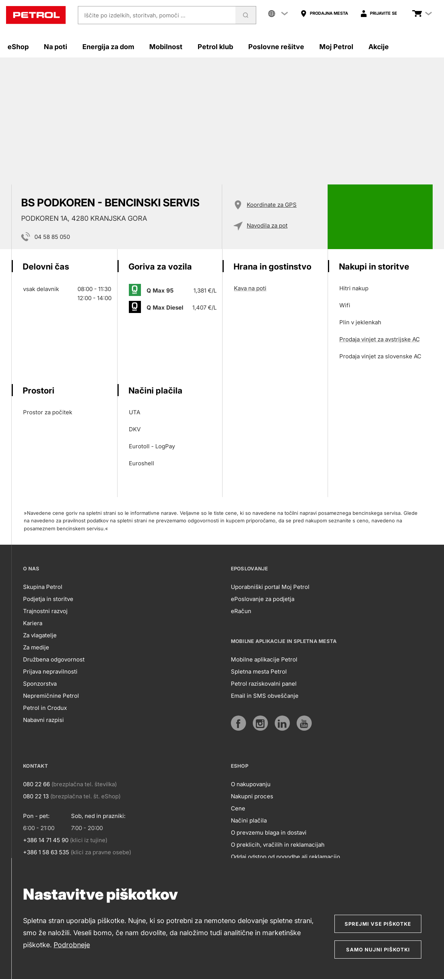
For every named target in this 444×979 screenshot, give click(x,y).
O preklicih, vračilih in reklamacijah (278, 844)
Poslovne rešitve (276, 47)
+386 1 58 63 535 (46, 852)
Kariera (32, 623)
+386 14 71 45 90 (45, 840)
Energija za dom (108, 47)
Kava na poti (250, 288)
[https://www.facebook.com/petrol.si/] (238, 723)
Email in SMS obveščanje (265, 695)
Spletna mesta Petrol (259, 671)
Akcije (378, 47)
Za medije (36, 647)
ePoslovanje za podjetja (262, 599)
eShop (18, 47)
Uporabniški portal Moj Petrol (270, 586)
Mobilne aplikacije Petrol (264, 659)
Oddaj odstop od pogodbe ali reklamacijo (285, 856)
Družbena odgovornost (54, 659)
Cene (238, 808)
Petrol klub (215, 47)
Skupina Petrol (42, 586)
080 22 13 (36, 796)
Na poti (55, 47)
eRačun (241, 611)
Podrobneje (72, 945)
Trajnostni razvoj (45, 611)
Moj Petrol (336, 47)
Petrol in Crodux (45, 707)
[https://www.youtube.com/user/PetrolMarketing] (304, 723)
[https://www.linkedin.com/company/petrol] (282, 723)
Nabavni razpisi (43, 719)
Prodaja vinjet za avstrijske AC (379, 339)
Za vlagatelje (40, 635)
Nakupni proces (252, 796)
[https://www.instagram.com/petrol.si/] (260, 723)
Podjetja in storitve (48, 599)
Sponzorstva (40, 683)
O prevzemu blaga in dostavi (268, 832)
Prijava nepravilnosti (50, 671)
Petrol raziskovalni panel (264, 683)
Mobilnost (166, 47)
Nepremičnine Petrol (51, 695)
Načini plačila (249, 820)
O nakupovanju (251, 784)
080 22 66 (36, 784)
